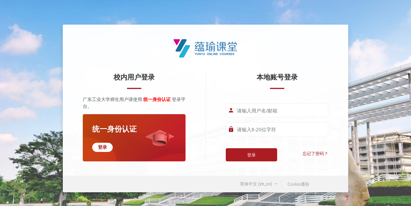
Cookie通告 (298, 184)
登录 (251, 155)
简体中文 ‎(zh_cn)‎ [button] (256, 184)
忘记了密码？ (315, 153)
